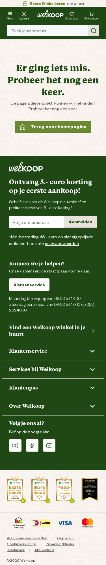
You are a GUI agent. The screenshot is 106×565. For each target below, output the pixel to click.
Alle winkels (44, 549)
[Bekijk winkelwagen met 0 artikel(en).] (91, 15)
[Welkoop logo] (50, 14)
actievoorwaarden (62, 243)
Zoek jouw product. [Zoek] (55, 30)
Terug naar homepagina (53, 126)
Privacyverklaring (60, 543)
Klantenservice (29, 284)
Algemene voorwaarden (27, 537)
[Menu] (10, 15)
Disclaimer (16, 549)
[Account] (24, 15)
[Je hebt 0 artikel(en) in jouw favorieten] (72, 15)
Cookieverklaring (21, 543)
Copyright (65, 537)
